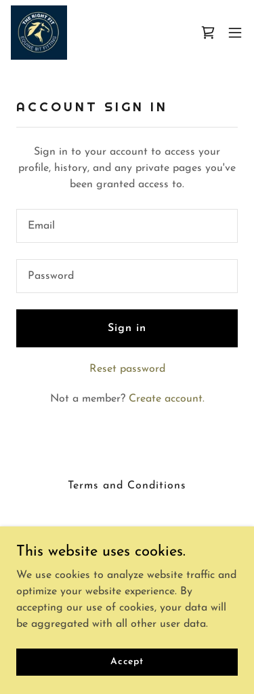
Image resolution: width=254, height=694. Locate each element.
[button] (235, 32)
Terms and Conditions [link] (127, 485)
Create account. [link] (167, 398)
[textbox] (127, 226)
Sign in (127, 328)
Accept (127, 662)
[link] (39, 32)
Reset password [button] (127, 369)
